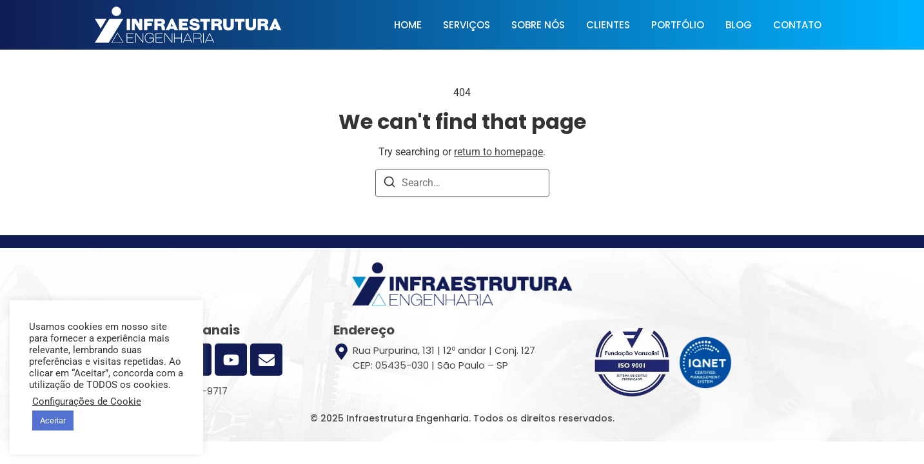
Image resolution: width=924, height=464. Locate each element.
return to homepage (498, 152)
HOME (408, 25)
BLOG (738, 25)
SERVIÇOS (466, 25)
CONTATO (797, 25)
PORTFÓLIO (677, 25)
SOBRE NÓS (538, 25)
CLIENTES (608, 25)
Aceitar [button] (53, 420)
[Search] (389, 184)
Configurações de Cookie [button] (86, 401)
